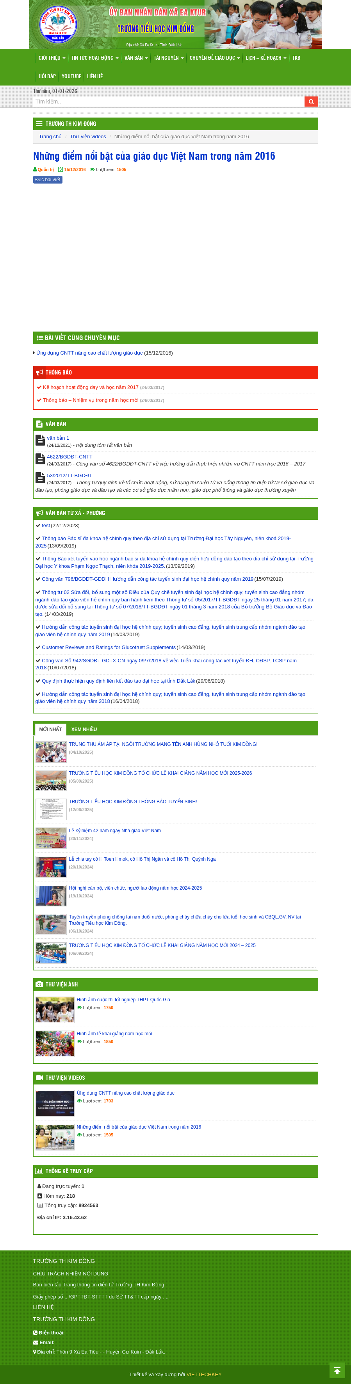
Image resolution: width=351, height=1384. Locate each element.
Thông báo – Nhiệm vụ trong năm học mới (88, 400)
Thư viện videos (88, 136)
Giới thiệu (52, 58)
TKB (296, 58)
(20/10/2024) (81, 867)
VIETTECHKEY (204, 1374)
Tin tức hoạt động (95, 58)
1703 (108, 1101)
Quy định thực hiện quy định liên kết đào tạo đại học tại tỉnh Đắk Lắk (118, 681)
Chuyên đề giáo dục (215, 58)
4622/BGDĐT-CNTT (70, 457)
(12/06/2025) (81, 809)
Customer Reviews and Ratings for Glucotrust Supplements (109, 647)
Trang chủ (50, 136)
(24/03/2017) (152, 387)
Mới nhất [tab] (50, 729)
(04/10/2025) (81, 752)
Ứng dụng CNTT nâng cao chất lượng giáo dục (89, 353)
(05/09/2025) (81, 781)
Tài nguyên (169, 58)
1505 (121, 169)
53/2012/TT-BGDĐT (70, 475)
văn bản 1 (58, 438)
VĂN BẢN (56, 424)
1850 (108, 1041)
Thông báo (59, 373)
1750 (108, 1007)
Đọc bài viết (48, 179)
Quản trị (46, 169)
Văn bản (136, 58)
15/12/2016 (75, 169)
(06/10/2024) (81, 931)
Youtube (71, 76)
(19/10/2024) (81, 896)
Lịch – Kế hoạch (266, 58)
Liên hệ (95, 76)
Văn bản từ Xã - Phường (75, 513)
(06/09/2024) (81, 953)
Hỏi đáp (47, 76)
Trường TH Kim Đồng (71, 124)
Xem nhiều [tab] (84, 729)
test (46, 525)
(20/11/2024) (81, 838)
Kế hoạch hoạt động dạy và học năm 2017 (88, 387)
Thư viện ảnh (62, 985)
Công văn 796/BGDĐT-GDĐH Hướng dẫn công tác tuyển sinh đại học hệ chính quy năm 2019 (147, 579)
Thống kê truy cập (69, 1171)
